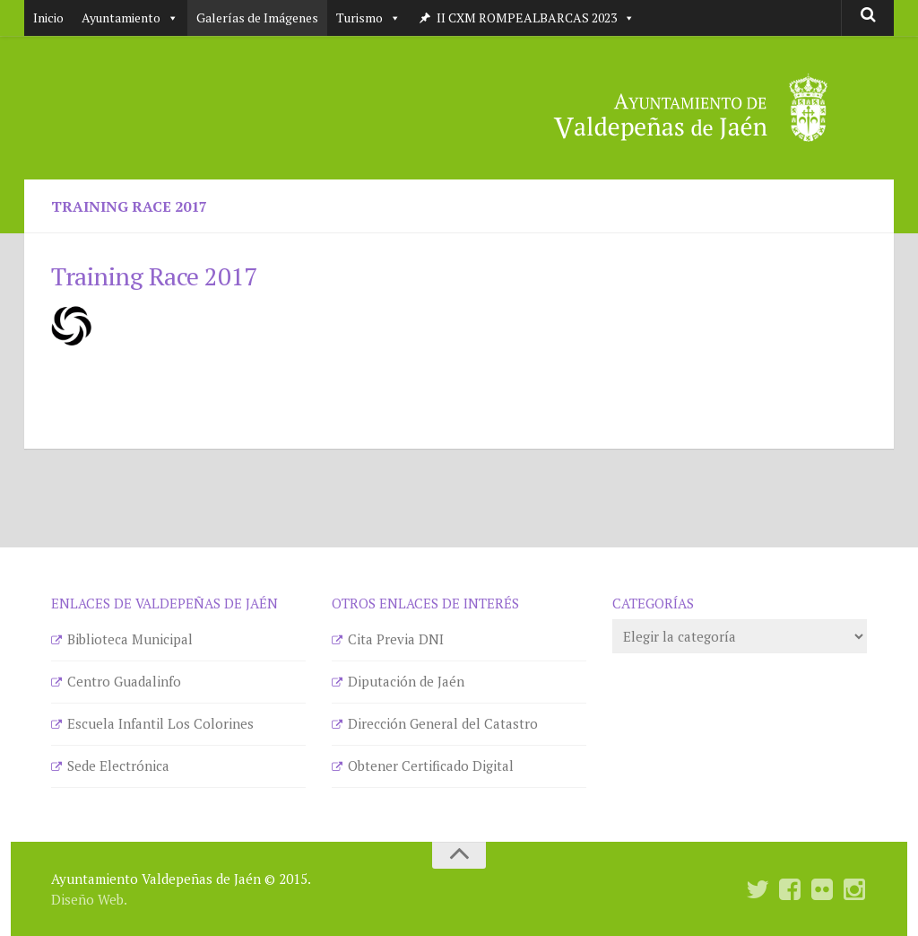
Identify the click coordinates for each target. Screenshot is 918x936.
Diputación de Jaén (406, 681)
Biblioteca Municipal (130, 639)
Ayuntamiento (130, 18)
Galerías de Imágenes (257, 17)
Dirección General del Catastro (443, 723)
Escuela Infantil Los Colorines (160, 723)
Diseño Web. (89, 899)
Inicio (48, 17)
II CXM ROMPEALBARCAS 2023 (536, 18)
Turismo (368, 18)
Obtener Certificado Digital (431, 765)
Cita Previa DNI (396, 639)
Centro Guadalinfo (124, 681)
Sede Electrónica (118, 765)
